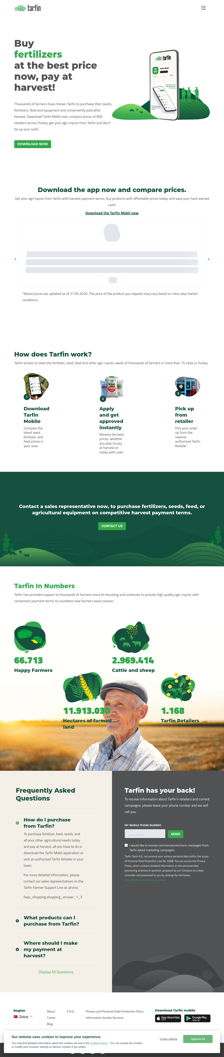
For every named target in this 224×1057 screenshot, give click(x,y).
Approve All (198, 1038)
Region (19, 1010)
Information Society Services (104, 1017)
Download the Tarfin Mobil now (112, 213)
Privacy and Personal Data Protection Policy (115, 1011)
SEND (175, 834)
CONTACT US (112, 526)
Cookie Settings (168, 1038)
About (51, 1011)
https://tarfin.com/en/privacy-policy (145, 880)
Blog (50, 1024)
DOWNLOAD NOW (32, 144)
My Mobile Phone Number (143, 825)
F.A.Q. (70, 1011)
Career (51, 1017)
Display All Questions (56, 972)
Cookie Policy (99, 1043)
